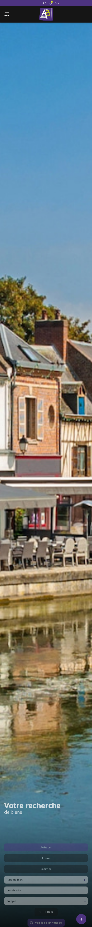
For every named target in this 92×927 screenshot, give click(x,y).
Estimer (46, 880)
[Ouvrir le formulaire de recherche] (46, 923)
